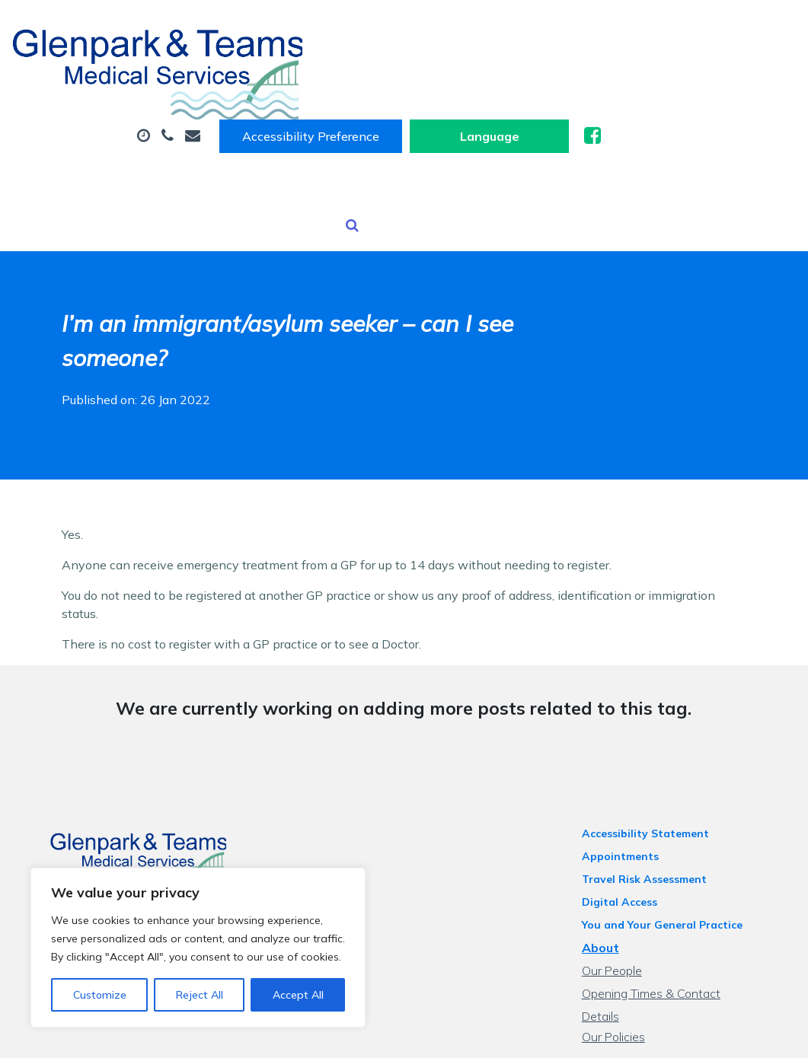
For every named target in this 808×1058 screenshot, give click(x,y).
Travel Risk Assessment (653, 794)
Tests (415, 128)
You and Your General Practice (671, 840)
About (248, 75)
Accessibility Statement (654, 749)
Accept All (298, 995)
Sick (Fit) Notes (517, 75)
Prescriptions (646, 75)
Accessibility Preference (507, 28)
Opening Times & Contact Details (680, 908)
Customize (99, 995)
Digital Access (628, 817)
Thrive (754, 1034)
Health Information (287, 128)
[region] (198, 948)
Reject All (199, 995)
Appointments (373, 75)
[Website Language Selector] (686, 28)
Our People (621, 886)
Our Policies (622, 931)
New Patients (516, 128)
